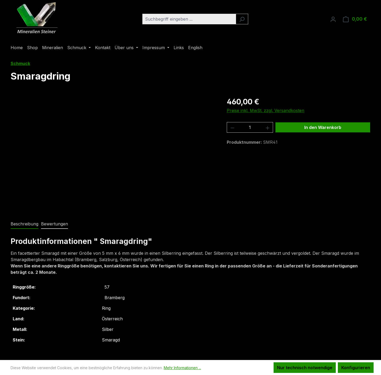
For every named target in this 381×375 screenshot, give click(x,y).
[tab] (24, 224)
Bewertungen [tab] (54, 223)
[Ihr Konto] (333, 19)
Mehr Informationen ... (182, 367)
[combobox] (189, 19)
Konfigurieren (355, 367)
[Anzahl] (249, 127)
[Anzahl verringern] (232, 127)
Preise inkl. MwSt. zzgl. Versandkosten (265, 110)
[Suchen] (242, 19)
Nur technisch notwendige (304, 367)
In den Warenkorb (322, 127)
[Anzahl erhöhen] (267, 127)
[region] (113, 153)
